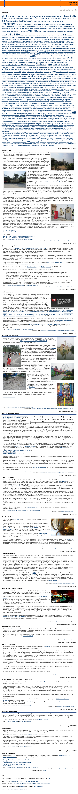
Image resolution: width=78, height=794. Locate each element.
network (64, 129)
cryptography (23, 74)
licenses (21, 76)
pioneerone (23, 87)
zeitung (22, 137)
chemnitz (32, 107)
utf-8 (26, 80)
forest (23, 143)
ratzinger (45, 56)
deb (3, 126)
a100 (35, 44)
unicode (22, 80)
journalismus (62, 81)
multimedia (59, 129)
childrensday (18, 26)
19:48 (26, 767)
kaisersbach (70, 138)
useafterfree (34, 135)
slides (53, 78)
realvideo (73, 113)
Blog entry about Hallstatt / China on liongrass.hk (16, 237)
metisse (37, 129)
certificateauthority (51, 140)
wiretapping (21, 62)
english (40, 81)
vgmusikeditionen (67, 83)
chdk (27, 107)
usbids (59, 116)
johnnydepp (5, 103)
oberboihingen (5, 140)
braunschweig (72, 72)
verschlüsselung (27, 94)
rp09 (66, 56)
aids (60, 137)
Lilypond (62, 447)
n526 (71, 97)
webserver (67, 135)
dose (45, 48)
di (65, 95)
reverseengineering (14, 115)
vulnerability (5, 118)
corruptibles (52, 80)
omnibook (13, 132)
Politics (22, 285)
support (4, 135)
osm (65, 53)
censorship (11, 26)
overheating (35, 132)
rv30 (27, 115)
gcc (73, 126)
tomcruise (53, 18)
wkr (64, 95)
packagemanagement (45, 132)
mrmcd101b (45, 76)
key (75, 90)
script (34, 115)
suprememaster (32, 35)
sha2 (60, 92)
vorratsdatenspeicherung (58, 60)
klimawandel (42, 52)
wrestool (29, 118)
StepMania (32, 387)
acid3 (64, 120)
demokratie (33, 138)
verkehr (25, 60)
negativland (12, 18)
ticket (59, 35)
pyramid (69, 31)
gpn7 (69, 74)
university (42, 142)
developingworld (23, 85)
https (11, 76)
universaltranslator (24, 83)
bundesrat (4, 143)
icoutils (23, 112)
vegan (51, 37)
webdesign (49, 121)
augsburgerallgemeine (28, 125)
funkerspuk (59, 118)
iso (26, 112)
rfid (38, 92)
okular (3, 113)
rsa (34, 78)
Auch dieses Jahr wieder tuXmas (11, 626)
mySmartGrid (70, 539)
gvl (68, 95)
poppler (52, 113)
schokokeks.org (38, 786)
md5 (25, 76)
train (63, 34)
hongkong (26, 28)
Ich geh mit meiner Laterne (10, 453)
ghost (41, 110)
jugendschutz (67, 90)
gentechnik (32, 123)
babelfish (30, 81)
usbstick (67, 99)
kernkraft (23, 52)
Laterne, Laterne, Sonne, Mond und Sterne (14, 450)
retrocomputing (31, 145)
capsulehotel (68, 24)
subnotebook (69, 133)
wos (33, 62)
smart (37, 133)
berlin (55, 24)
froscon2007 (18, 110)
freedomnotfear (6, 50)
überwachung (57, 58)
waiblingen (46, 97)
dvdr (12, 101)
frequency (36, 50)
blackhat (39, 143)
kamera (7, 52)
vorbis (57, 87)
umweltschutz (5, 60)
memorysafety (24, 129)
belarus (51, 24)
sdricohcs (22, 133)
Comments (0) (24, 329)
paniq (18, 87)
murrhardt (45, 103)
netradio (13, 97)
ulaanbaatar (30, 37)
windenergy (9, 39)
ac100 (62, 123)
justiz (72, 90)
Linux (25, 637)
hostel (31, 28)
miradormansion (23, 31)
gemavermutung (44, 69)
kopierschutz (37, 16)
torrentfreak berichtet (42, 719)
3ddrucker (55, 105)
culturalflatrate (62, 62)
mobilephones (18, 53)
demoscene (12, 126)
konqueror (22, 121)
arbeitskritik (23, 67)
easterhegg (41, 74)
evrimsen (29, 67)
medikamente (12, 138)
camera (20, 107)
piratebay (65, 64)
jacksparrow (68, 101)
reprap (7, 115)
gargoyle (33, 110)
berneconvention (53, 62)
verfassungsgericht (17, 94)
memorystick (31, 129)
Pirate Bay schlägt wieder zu (9, 711)
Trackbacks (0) (30, 239)
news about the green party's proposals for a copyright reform (29, 248)
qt (67, 132)
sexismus (27, 140)
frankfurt (18, 90)
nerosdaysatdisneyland (8, 87)
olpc (6, 113)
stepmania (47, 21)
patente (66, 118)
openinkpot (5, 99)
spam (64, 92)
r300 (69, 132)
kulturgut (53, 123)
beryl (73, 105)
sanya (22, 35)
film (57, 80)
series (41, 87)
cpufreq (69, 125)
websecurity (60, 135)
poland (50, 31)
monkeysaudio (18, 145)
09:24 (21, 239)
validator (37, 121)
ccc (57, 46)
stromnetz (20, 58)
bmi (23, 69)
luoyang (57, 41)
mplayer (53, 129)
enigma (22, 101)
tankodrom (52, 42)
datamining (56, 89)
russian (3, 83)
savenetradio (20, 97)
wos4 (36, 62)
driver (34, 108)
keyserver (7, 142)
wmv (13, 137)
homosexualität (60, 101)
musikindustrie (6, 97)
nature (30, 143)
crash (72, 125)
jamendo (57, 85)
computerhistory (17, 41)
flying (65, 26)
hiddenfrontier (47, 99)
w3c (17, 44)
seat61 (26, 35)
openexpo (10, 113)
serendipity (39, 115)
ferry (61, 26)
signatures (33, 133)
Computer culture (15, 285)
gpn (60, 74)
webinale (49, 135)
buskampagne (51, 46)
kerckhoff (69, 69)
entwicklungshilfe (70, 137)
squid (58, 133)
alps (48, 39)
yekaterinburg (28, 39)
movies (54, 99)
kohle (47, 52)
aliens (18, 18)
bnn (65, 138)
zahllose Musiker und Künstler (62, 320)
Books (13, 510)
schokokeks (15, 133)
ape (59, 143)
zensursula (46, 72)
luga (9, 129)
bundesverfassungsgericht (33, 89)
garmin (3, 120)
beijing (72, 18)
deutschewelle (25, 123)
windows (51, 97)
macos (38, 97)
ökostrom (42, 53)
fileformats (73, 143)
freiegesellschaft (6, 110)
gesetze (32, 120)
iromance (67, 80)
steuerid (68, 92)
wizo (71, 99)
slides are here (43, 533)
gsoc (3, 142)
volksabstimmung (59, 138)
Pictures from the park (9, 397)
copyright (60, 240)
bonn (8, 107)
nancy (60, 112)
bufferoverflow (14, 107)
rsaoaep (37, 78)
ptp (66, 132)
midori (33, 121)
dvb (37, 74)
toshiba (17, 135)
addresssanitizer (68, 123)
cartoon (68, 143)
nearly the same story (33, 507)
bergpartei (27, 138)
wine (10, 137)
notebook (6, 131)
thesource (39, 116)
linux (6, 53)
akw (55, 44)
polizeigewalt (22, 56)
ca (9, 74)
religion (62, 56)
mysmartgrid (53, 76)
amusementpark (61, 18)
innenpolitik (60, 90)
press (11, 140)
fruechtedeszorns (43, 85)
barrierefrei (58, 42)
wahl (70, 60)
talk (70, 78)
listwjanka (7, 31)
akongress (50, 44)
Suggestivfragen (6, 728)
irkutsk (39, 28)
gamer (32, 95)
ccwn (34, 97)
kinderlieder (36, 83)
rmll (21, 115)
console (4, 108)
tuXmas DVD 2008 (28, 636)
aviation (36, 24)
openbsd (19, 132)
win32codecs (5, 137)
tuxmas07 (52, 87)
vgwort (63, 94)
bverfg (51, 89)
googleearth (60, 110)
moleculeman (25, 53)
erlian (58, 26)
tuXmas (47, 646)
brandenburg (33, 46)
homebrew (10, 112)
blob (5, 107)
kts (74, 69)
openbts (53, 53)
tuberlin (50, 58)
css (9, 108)
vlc (15, 81)
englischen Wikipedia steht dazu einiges (14, 616)
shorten (40, 145)
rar (64, 113)
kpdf (33, 112)
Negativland (6, 761)
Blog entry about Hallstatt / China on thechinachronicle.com (19, 236)
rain (3, 35)
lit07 (64, 128)
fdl (31, 85)
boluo (71, 39)
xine (51, 145)
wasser (4, 62)
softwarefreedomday (8, 116)
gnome (51, 110)
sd (19, 133)
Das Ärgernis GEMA (7, 292)
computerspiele (47, 123)
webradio (19, 81)
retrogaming (54, 143)
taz (29, 58)
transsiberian (10, 37)
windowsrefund (22, 118)
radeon (73, 132)
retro (31, 42)
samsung (11, 81)
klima (28, 52)
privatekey (23, 142)
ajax (67, 120)
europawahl (40, 138)
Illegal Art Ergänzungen (8, 753)
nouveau (68, 112)
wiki (10, 62)
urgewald (20, 60)
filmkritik (37, 101)
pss (28, 142)
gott (43, 50)
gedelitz (40, 118)
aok (15, 89)
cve (12, 108)
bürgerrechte (45, 89)
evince (42, 108)
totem (44, 145)
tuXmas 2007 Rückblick (8, 644)
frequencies (30, 50)
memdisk (51, 112)
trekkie (50, 137)
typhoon (23, 37)
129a (20, 44)
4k (50, 72)
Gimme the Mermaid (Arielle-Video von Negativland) (17, 762)
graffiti (18, 24)
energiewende (71, 48)
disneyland (18, 21)
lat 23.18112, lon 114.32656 (52, 181)
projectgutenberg (21, 99)
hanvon (60, 97)
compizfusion (59, 107)
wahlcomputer (30, 72)
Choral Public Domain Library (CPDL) (25, 446)
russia (15, 34)
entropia (54, 74)
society (62, 115)
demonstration (39, 48)
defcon (43, 143)
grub (70, 110)
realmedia (68, 113)
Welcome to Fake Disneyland (10, 335)
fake (24, 21)
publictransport (62, 31)
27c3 (32, 44)
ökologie (37, 54)
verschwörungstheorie (40, 105)
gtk (16, 128)
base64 (66, 105)
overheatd (29, 132)
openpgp (24, 132)
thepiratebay (6, 67)
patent (41, 137)
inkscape (37, 128)
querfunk (26, 78)
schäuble (51, 92)
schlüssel (56, 92)
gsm (46, 50)
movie (74, 85)
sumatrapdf (24, 116)
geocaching (9, 120)
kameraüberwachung (15, 52)
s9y (32, 115)
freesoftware (31, 21)
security (4, 58)
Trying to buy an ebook (8, 477)
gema (36, 69)
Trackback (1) (29, 721)
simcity (58, 115)
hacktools (37, 120)
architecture (57, 39)
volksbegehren (42, 60)
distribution (19, 126)
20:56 (19, 705)
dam (40, 26)
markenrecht (35, 137)
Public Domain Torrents (62, 699)
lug (65, 85)
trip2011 (57, 21)
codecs (53, 107)
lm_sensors (69, 128)
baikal (47, 24)
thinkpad (52, 116)
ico (17, 112)
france (61, 108)
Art (12, 767)
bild (29, 46)
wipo (19, 65)
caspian (4, 26)
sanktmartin (58, 83)
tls (72, 78)
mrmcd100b (37, 76)
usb (30, 135)
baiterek (67, 39)
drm (27, 16)
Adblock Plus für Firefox (54, 580)
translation (16, 83)
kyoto (73, 52)
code (49, 107)
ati (63, 105)
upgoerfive (60, 142)
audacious (63, 143)
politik (9, 16)
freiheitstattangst (20, 50)
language (69, 28)
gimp (44, 110)
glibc (47, 110)
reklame (35, 92)
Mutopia (29, 702)
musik (32, 53)
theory (32, 58)
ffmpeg (48, 108)
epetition (31, 69)
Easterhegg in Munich (8, 517)
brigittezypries (69, 42)
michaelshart (66, 97)
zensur (45, 39)
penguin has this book (15, 485)
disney (73, 16)
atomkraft (10, 46)
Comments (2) (25, 239)
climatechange (31, 26)
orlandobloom (52, 103)
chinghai (24, 26)
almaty (26, 24)
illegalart (5, 18)
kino (18, 103)
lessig (3, 53)
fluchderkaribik (44, 101)
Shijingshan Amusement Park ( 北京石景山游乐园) (33, 341)
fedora (40, 126)
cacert (37, 125)
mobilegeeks (39, 123)
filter (3, 145)
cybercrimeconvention (24, 120)
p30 (8, 81)
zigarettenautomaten (22, 95)
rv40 (29, 115)
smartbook (43, 133)
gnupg (29, 90)
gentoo (38, 110)
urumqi (47, 37)
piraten (58, 103)
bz (55, 46)
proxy (63, 132)
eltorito (38, 108)
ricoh (7, 133)
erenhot (54, 26)
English (16, 239)
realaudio (24, 145)
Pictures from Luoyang (9, 230)
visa (60, 37)
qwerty (73, 31)
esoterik (26, 101)
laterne (42, 83)
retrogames (36, 42)
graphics (66, 110)
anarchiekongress (65, 44)
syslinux (34, 116)
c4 (7, 74)
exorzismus (32, 101)
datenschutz (30, 48)
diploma (58, 140)
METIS (34, 573)
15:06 (20, 746)
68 (2, 16)
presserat (32, 87)
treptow (46, 58)
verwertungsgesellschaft (53, 94)
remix (22, 24)
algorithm (42, 140)
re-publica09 (57, 56)
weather (4, 39)
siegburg (53, 115)
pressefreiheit (35, 18)
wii (13, 118)
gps (50, 105)
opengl (16, 113)
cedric (46, 80)
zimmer (45, 62)
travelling (18, 37)
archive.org (6, 700)
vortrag (29, 80)
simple (55, 142)
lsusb (46, 112)
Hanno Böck (9, 239)
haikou (11, 29)
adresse (61, 87)
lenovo (36, 112)
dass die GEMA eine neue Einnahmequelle (15, 416)
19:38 (33, 637)
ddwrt (14, 108)
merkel (18, 138)
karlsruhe (16, 76)
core (57, 125)
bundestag (18, 69)
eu (68, 62)
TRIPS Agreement (46, 267)
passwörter (65, 76)
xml (69, 121)
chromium (38, 107)
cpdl (31, 83)
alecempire (58, 16)
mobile (42, 129)
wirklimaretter (28, 62)
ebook (56, 97)
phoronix (45, 113)
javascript (13, 121)
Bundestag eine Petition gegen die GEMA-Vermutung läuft (44, 324)
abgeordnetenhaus (42, 44)
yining (35, 39)
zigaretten (14, 95)
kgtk (53, 128)
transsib (4, 37)
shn (37, 145)
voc (47, 145)
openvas (34, 113)
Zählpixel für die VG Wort (9, 553)
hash (8, 76)
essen (31, 126)
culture (62, 21)
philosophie (5, 78)
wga (8, 95)
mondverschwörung (37, 103)
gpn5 (63, 74)
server (46, 78)
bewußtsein (65, 72)
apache (18, 89)
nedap (11, 72)
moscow (40, 31)
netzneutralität (17, 72)
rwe (69, 56)
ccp (7, 26)
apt (7, 125)
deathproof (8, 101)
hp (31, 128)
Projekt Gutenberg (42, 682)
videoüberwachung (32, 60)
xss (36, 118)
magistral (62, 41)
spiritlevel (29, 99)
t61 (11, 135)
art (64, 16)
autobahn (16, 46)
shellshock (48, 115)
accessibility (59, 120)
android (4, 125)
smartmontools (50, 133)
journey (43, 28)
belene (26, 46)
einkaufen (4, 90)
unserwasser (13, 60)
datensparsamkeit (65, 89)
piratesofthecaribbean (66, 103)
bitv (63, 42)
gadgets (61, 126)
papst (3, 56)
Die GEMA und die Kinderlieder (10, 413)
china (5, 20)
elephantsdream (51, 48)
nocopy (52, 67)
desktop (22, 108)
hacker (74, 74)
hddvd (31, 16)
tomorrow (37, 140)
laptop (71, 80)
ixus (28, 112)
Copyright (13, 239)
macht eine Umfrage (31, 735)
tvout (22, 135)
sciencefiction (45, 18)
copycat (24, 41)
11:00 (21, 329)
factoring (73, 140)
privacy (32, 56)
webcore (42, 121)
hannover (4, 76)
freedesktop (55, 126)
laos (74, 28)
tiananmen (54, 35)
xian (14, 39)
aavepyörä (4, 85)
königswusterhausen (66, 52)
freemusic (35, 85)
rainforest (7, 35)
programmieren (12, 78)
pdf (41, 113)
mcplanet (11, 53)
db (71, 89)
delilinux (6, 126)
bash (69, 105)
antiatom (72, 44)
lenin (3, 31)
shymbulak (42, 42)
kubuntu (56, 128)
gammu (66, 126)
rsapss (43, 78)
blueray (23, 16)
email (8, 90)
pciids (38, 113)
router (23, 115)
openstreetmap (59, 53)
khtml (17, 121)
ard (21, 89)
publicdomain (8, 69)
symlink (8, 135)
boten (3, 41)
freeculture (8, 24)
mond (29, 103)
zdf (10, 95)
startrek (59, 99)
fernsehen (13, 90)
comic (3, 101)
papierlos (59, 76)
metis (6, 92)
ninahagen (14, 92)
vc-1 (39, 135)
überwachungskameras (13, 80)
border (59, 24)
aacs (19, 16)
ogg (15, 87)
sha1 (50, 78)
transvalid (4, 80)
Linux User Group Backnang (12, 629)
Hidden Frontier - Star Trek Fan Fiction (12, 588)
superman (22, 105)
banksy (67, 16)
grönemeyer (5, 138)
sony (7, 58)
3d (52, 105)
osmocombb (70, 53)
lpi (39, 112)
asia (68, 18)
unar (56, 116)
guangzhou (5, 28)
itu (60, 50)
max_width (28, 121)
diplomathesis (49, 142)
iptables (49, 128)
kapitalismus (43, 67)
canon (24, 107)
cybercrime (10, 143)
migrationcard (69, 41)
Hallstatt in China (6, 150)
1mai (23, 44)
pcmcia (59, 132)
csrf (7, 108)
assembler (59, 72)
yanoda (22, 39)
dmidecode (26, 126)
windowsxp (14, 62)
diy (73, 89)
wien (61, 95)
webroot (54, 135)
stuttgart (59, 78)
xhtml (66, 121)
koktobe (53, 41)
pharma (22, 138)
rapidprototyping (58, 113)
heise (74, 120)
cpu (65, 125)
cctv (11, 74)
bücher (64, 67)
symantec (32, 142)
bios (3, 107)
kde (31, 112)
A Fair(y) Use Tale (7, 765)
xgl (43, 80)
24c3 (29, 44)
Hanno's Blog (72, 4)
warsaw (65, 37)
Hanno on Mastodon (7, 789)
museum (18, 42)
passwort (42, 120)
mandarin (68, 81)
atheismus (4, 46)
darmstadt (32, 74)
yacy (26, 81)
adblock (12, 123)
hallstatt (35, 41)
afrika (57, 137)
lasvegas (48, 143)
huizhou (40, 41)
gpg (32, 90)
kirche (22, 103)
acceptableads (5, 123)
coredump (61, 125)
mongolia (32, 31)
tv (20, 135)
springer (11, 58)
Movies (27, 637)
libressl (61, 128)
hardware (61, 80)
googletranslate (53, 81)
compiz (65, 46)
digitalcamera (28, 108)
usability (26, 135)
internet (52, 85)
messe (56, 112)
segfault (27, 133)
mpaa (50, 65)
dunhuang (44, 26)
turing (32, 105)
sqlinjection (18, 116)
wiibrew (16, 118)
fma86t (44, 126)
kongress (58, 52)
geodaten (52, 16)
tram (67, 35)
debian (18, 108)
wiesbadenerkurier (51, 120)
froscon (13, 110)
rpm (10, 133)
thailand (49, 35)
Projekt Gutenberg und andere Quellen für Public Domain (17, 679)
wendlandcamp (52, 118)
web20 (68, 94)
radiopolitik (72, 118)
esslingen (35, 126)
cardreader (42, 125)
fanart (34, 99)
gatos (69, 126)
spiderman (16, 105)
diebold (26, 69)
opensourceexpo (22, 113)
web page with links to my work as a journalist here (24, 781)
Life (18, 239)
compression (72, 107)
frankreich (49, 126)
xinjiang (17, 39)
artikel (9, 125)
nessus (64, 112)
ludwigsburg (5, 129)
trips (15, 65)
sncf (56, 133)
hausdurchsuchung (39, 90)
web (10, 118)
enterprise (69, 142)
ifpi (63, 99)
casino (7, 41)
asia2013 (31, 24)
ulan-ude (37, 37)
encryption (48, 74)
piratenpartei (15, 56)
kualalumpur (63, 28)
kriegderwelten (24, 18)
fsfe (41, 50)
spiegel (32, 140)
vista (41, 97)
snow (47, 42)
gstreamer (7, 145)
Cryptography (14, 329)
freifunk (12, 50)
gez (26, 90)
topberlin (41, 58)
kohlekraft (52, 52)
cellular (61, 46)
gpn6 (67, 74)
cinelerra (44, 107)
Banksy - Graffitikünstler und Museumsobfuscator (16, 760)
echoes (54, 137)
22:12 (28, 510)
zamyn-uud (40, 39)
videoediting (68, 116)
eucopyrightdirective (8, 65)
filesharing (41, 64)
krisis (48, 67)
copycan (16, 85)
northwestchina (25, 42)
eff (69, 140)
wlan (23, 81)
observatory (17, 142)
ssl (56, 78)
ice (56, 90)
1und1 (58, 123)
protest (54, 95)
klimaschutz (34, 52)
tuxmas (46, 87)
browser (71, 120)
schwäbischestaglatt (19, 140)
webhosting (44, 135)
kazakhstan (50, 28)
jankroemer (36, 67)
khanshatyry (47, 41)
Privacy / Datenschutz (29, 789)
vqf (49, 145)
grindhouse (53, 101)
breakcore (11, 85)
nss (11, 142)
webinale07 (28, 137)
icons (19, 112)
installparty (43, 128)
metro (17, 31)
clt (47, 107)
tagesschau (9, 83)
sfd (43, 115)
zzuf (54, 145)
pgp (71, 76)
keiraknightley (12, 103)
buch (5, 16)
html (3, 44)
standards (63, 133)
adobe (60, 105)
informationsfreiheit (53, 50)
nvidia (74, 112)
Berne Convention (31, 267)
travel (52, 21)
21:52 (21, 407)
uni (10, 94)
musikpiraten (6, 72)
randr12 (4, 133)
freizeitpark (45, 81)
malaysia (12, 31)
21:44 (26, 285)
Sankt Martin (6, 452)
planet (28, 87)
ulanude (42, 37)
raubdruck (15, 16)
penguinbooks (12, 99)
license (62, 85)
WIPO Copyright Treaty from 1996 (29, 264)
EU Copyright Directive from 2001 (56, 262)
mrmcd (30, 76)
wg (8, 62)
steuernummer (5, 94)
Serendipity (22, 786)
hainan (16, 29)
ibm (15, 112)
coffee (10, 41)
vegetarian (56, 37)
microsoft (69, 85)
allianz (58, 44)
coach (37, 26)
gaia (25, 110)
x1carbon (17, 137)
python (37, 87)
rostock (58, 95)
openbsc (48, 53)
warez (14, 67)
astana (63, 39)
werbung (4, 95)
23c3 (26, 44)
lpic (41, 112)
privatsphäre (39, 56)
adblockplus (17, 123)
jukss (3, 52)
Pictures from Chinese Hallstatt (11, 232)
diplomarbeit (64, 140)
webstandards (60, 121)
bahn (23, 89)
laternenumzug (49, 83)
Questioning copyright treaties (10, 246)
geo (47, 105)
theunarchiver (46, 116)
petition (24, 72)
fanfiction (40, 99)
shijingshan (39, 21)
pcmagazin (54, 132)
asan (13, 125)
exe (45, 108)
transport (71, 35)
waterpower (71, 37)
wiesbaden (35, 80)
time (14, 135)
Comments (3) (32, 510)
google (55, 110)
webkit (54, 121)
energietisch (63, 48)
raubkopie (58, 67)
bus (63, 24)
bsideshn (4, 74)
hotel (35, 28)
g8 (29, 95)
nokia (68, 129)
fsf (23, 110)
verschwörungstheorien (39, 94)
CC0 (49, 778)
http (33, 128)
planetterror (5, 105)
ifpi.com (29, 714)
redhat (3, 115)
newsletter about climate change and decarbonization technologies (32, 783)
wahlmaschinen (39, 72)
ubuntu (64, 58)
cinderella (11, 21)
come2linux (52, 125)
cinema (46, 137)
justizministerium (10, 44)
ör (23, 92)
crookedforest (17, 143)
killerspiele (45, 95)
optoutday (20, 92)
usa (26, 97)
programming (20, 78)
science (72, 56)
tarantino (27, 105)
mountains (13, 42)
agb (65, 87)
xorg (33, 118)
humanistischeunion (49, 90)
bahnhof (21, 46)
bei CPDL (28, 450)
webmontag (73, 94)
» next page (44, 770)
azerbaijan (42, 24)
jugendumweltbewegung (68, 50)
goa (49, 85)
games (29, 110)
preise (28, 56)
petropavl (45, 31)
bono (63, 137)
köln (3, 92)
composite (66, 107)
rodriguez (10, 105)
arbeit (18, 67)
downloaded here (7, 528)
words (64, 142)
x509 (40, 80)
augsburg (18, 125)
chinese (35, 81)
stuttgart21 (51, 138)
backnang (30, 97)
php (49, 113)
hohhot (21, 28)
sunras (30, 116)
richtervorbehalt (44, 92)
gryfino (27, 143)
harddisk (19, 128)
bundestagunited (42, 46)
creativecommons (10, 48)
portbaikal (55, 31)
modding (4, 81)
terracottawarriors (41, 35)
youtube (41, 62)
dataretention (22, 48)
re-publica (50, 56)
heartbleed (4, 112)
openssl (30, 113)
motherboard (47, 129)
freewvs (65, 108)
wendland (44, 118)
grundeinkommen (54, 69)
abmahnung (45, 16)
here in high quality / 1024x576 (30, 528)
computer (14, 120)
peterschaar (8, 56)
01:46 (20, 721)
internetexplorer (6, 121)
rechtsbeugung (28, 92)
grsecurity (12, 128)
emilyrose (16, 101)
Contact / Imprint (18, 789)
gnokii (3, 128)
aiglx (54, 72)
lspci (44, 112)
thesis (37, 142)
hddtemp (24, 128)
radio (31, 78)
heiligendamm (38, 95)
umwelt (70, 58)
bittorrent (24, 65)
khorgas (58, 28)
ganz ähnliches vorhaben (39, 467)
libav (12, 145)
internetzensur (63, 69)
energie (58, 48)
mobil (9, 92)
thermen (36, 58)
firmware (57, 108)
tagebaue (25, 58)
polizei (49, 95)
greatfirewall (70, 26)
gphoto (7, 128)
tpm (75, 78)
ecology (49, 26)
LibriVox (59, 702)
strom (15, 58)
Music (30, 637)
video (63, 116)
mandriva (17, 129)
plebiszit (45, 138)
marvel (26, 103)
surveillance (65, 78)
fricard (23, 90)
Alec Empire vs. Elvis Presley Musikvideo (14, 764)
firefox (52, 108)
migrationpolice (6, 42)
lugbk (12, 129)
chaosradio (31, 65)
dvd (29, 85)
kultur (70, 95)
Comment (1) (29, 285)
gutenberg (69, 67)
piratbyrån (56, 65)
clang (46, 125)
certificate (15, 74)
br (7, 85)
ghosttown (30, 41)
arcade (52, 39)
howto (28, 128)
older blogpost (63, 481)
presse (74, 81)
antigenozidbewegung (7, 89)
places (34, 143)
